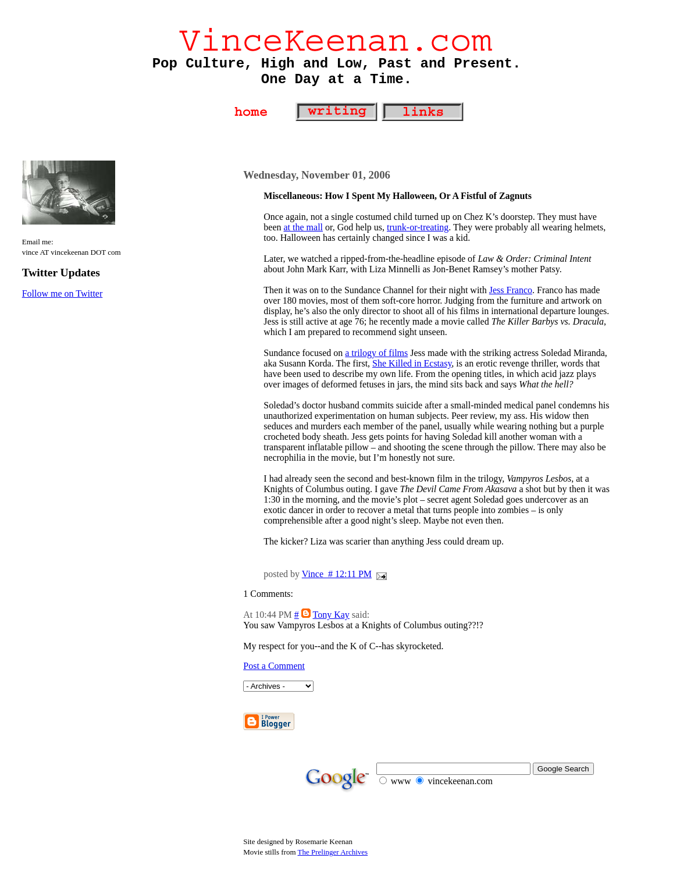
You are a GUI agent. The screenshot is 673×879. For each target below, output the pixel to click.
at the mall (303, 227)
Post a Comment (274, 666)
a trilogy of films (376, 353)
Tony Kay (331, 615)
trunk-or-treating (417, 227)
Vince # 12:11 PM (337, 574)
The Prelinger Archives (333, 852)
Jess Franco (510, 290)
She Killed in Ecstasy (411, 363)
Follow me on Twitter (62, 293)
